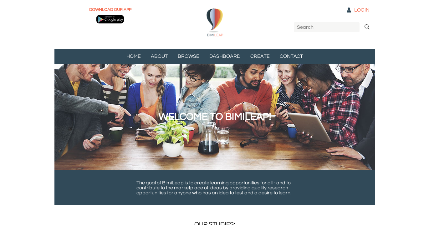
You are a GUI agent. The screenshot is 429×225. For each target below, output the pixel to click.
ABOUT (159, 56)
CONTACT (291, 56)
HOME (133, 56)
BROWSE (188, 56)
